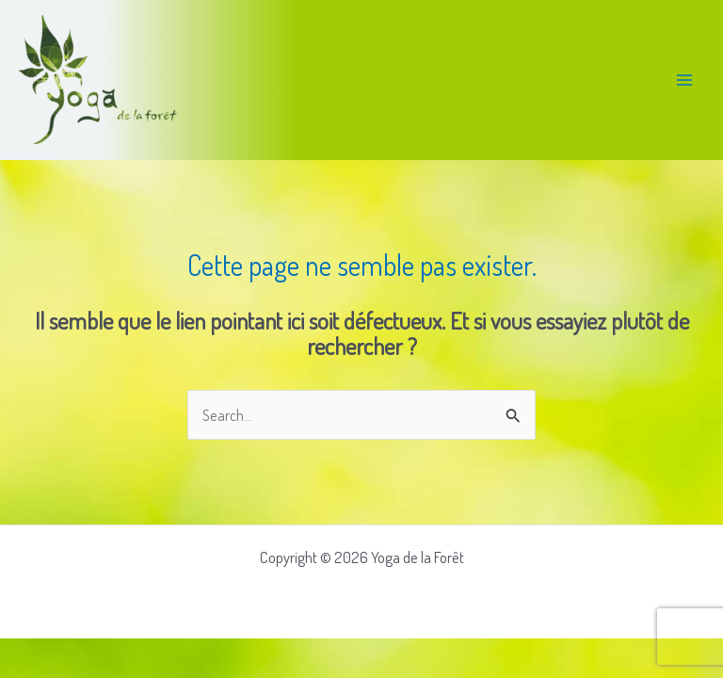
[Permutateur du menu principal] (684, 79)
